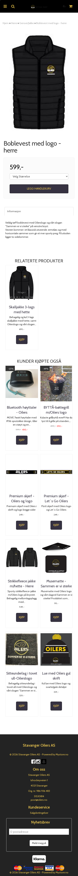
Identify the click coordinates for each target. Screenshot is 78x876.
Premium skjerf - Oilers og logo (21, 498)
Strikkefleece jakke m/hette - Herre (22, 583)
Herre (14, 23)
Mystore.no (62, 754)
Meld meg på (39, 843)
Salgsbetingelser (39, 812)
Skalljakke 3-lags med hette (21, 309)
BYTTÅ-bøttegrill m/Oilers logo (56, 410)
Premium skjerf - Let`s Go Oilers (56, 498)
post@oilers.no (39, 799)
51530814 (39, 796)
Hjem (6, 23)
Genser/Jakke (26, 23)
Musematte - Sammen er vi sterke (56, 583)
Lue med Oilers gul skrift (56, 675)
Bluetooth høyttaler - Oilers (22, 410)
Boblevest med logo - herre (51, 23)
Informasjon (14, 211)
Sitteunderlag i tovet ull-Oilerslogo (21, 675)
